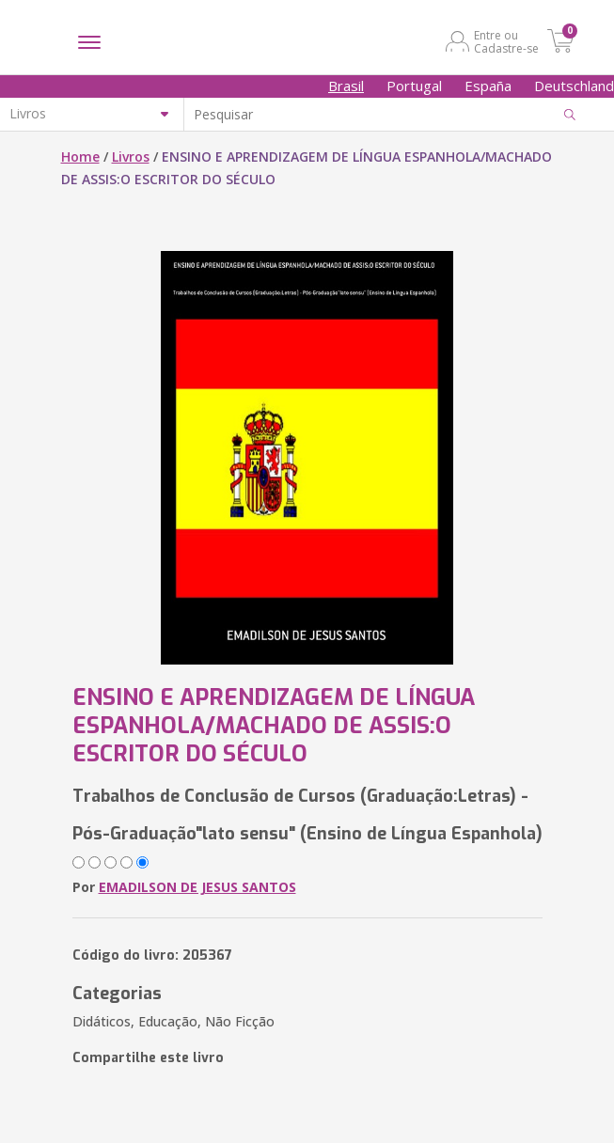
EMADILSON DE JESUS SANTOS (197, 887)
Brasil (346, 85)
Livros (131, 156)
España (488, 85)
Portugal (414, 85)
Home (80, 156)
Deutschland (574, 85)
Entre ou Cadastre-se (506, 41)
